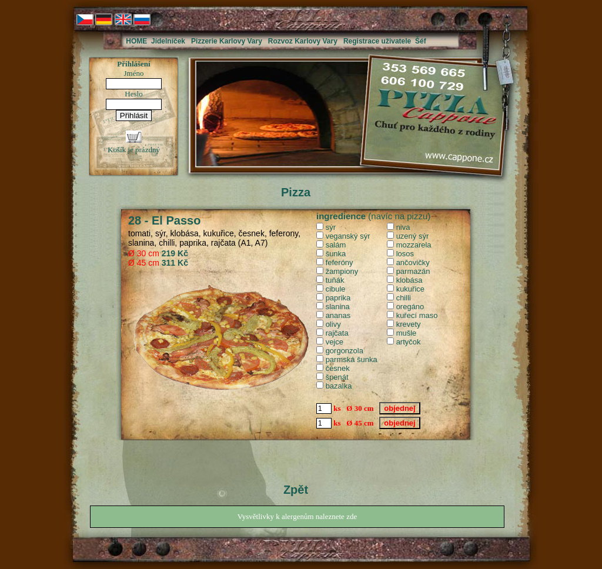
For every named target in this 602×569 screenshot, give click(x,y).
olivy (333, 324)
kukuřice (410, 288)
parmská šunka (351, 359)
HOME (136, 41)
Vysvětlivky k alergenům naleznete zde (297, 516)
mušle (406, 333)
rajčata (337, 333)
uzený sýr (412, 236)
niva (403, 227)
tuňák (335, 280)
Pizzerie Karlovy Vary (226, 41)
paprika (338, 297)
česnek (338, 368)
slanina (338, 306)
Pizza (295, 192)
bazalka (339, 385)
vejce (334, 341)
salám (336, 244)
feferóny (339, 262)
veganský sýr (348, 236)
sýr (331, 227)
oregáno (410, 306)
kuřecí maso (417, 315)
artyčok (408, 341)
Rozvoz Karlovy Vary (302, 41)
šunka (336, 253)
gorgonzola (344, 350)
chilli (403, 297)
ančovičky (413, 262)
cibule (336, 288)
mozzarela (414, 244)
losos (405, 253)
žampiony (342, 271)
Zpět (295, 489)
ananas (338, 315)
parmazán (413, 271)
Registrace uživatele (377, 41)
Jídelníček (168, 41)
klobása (409, 280)
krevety (408, 324)
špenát (337, 377)
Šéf (420, 41)
